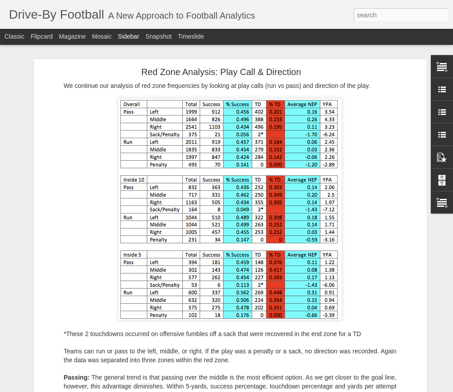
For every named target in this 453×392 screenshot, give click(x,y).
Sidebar (128, 36)
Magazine (72, 36)
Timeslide (191, 36)
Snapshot (159, 36)
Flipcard (42, 36)
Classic (14, 36)
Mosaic (101, 36)
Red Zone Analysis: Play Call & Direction (221, 72)
